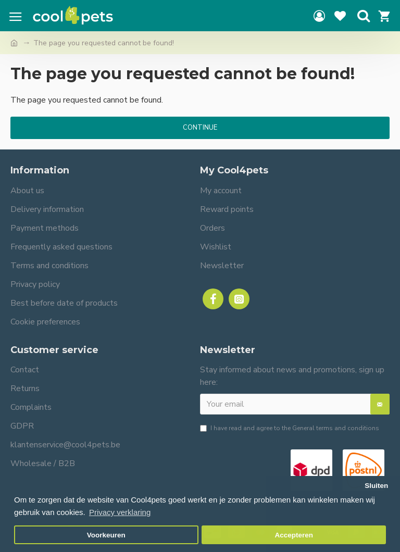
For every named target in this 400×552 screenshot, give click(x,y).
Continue (200, 127)
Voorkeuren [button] (106, 535)
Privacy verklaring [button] (120, 512)
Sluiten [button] (376, 486)
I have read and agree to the (289, 428)
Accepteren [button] (293, 535)
